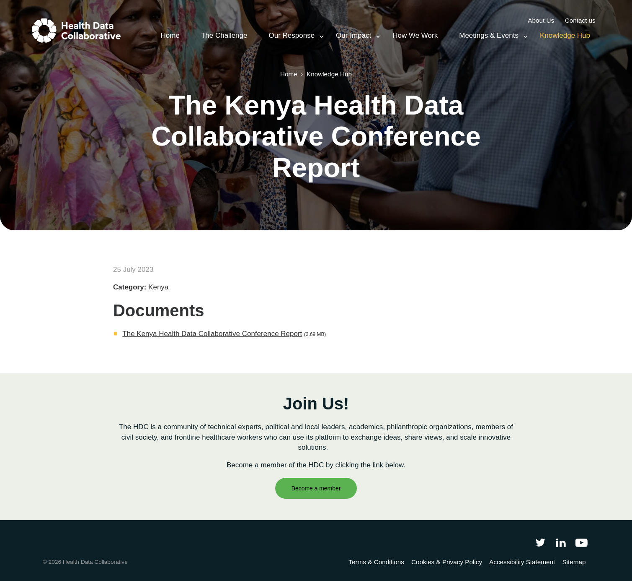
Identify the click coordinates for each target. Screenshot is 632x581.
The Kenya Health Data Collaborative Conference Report (212, 334)
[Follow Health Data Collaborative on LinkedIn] (560, 542)
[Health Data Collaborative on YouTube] (581, 542)
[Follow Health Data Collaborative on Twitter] (540, 542)
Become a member (316, 488)
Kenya (158, 287)
